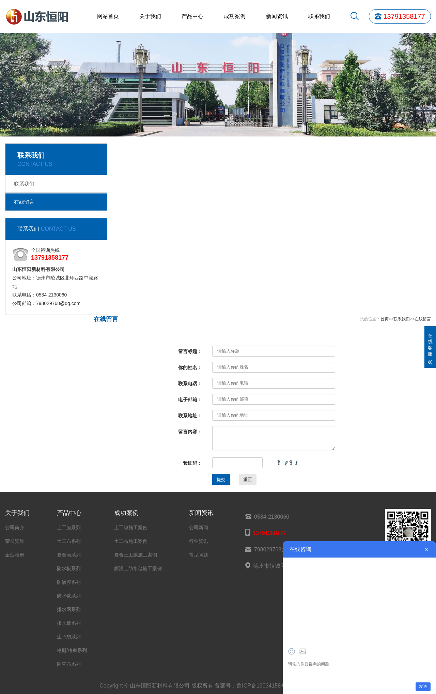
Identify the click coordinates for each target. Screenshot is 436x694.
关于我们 (150, 16)
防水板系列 (69, 568)
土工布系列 (69, 541)
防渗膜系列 (69, 582)
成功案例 (235, 16)
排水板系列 (69, 623)
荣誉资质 (14, 541)
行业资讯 (198, 541)
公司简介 (14, 527)
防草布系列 (69, 664)
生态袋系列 (69, 636)
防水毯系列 (69, 595)
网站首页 (108, 16)
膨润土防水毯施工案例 (138, 568)
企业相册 (14, 555)
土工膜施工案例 (130, 527)
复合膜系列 (69, 555)
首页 (384, 319)
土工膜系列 (69, 527)
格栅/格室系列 (72, 650)
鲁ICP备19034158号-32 (265, 686)
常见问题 (198, 555)
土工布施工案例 (130, 541)
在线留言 (24, 202)
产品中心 (192, 16)
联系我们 (319, 16)
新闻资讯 (277, 16)
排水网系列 (69, 609)
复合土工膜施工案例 (135, 555)
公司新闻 (198, 527)
